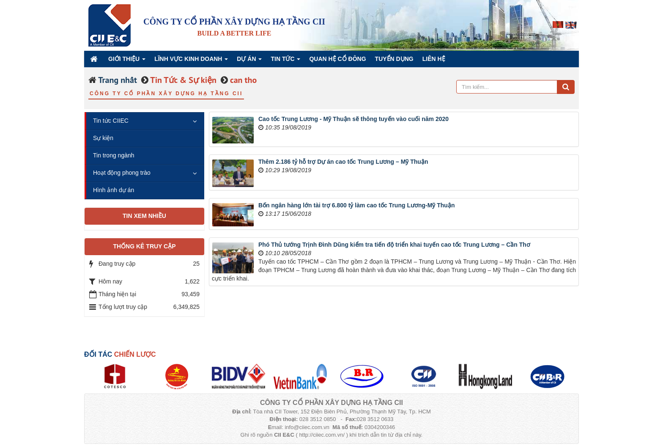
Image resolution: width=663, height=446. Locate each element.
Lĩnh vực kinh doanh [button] (191, 61)
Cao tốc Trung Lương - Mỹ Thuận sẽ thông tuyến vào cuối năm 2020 (353, 119)
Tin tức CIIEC (111, 120)
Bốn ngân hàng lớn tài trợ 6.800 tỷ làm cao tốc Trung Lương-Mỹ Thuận (356, 205)
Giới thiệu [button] (126, 61)
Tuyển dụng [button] (394, 58)
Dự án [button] (249, 61)
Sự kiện (103, 138)
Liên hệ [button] (433, 58)
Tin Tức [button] (285, 61)
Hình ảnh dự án (113, 190)
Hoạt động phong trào (122, 172)
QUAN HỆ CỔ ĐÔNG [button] (337, 58)
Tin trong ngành (113, 155)
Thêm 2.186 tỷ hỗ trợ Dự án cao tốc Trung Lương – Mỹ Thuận (343, 161)
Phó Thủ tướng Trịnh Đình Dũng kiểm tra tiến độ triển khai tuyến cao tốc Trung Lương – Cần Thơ (394, 244)
